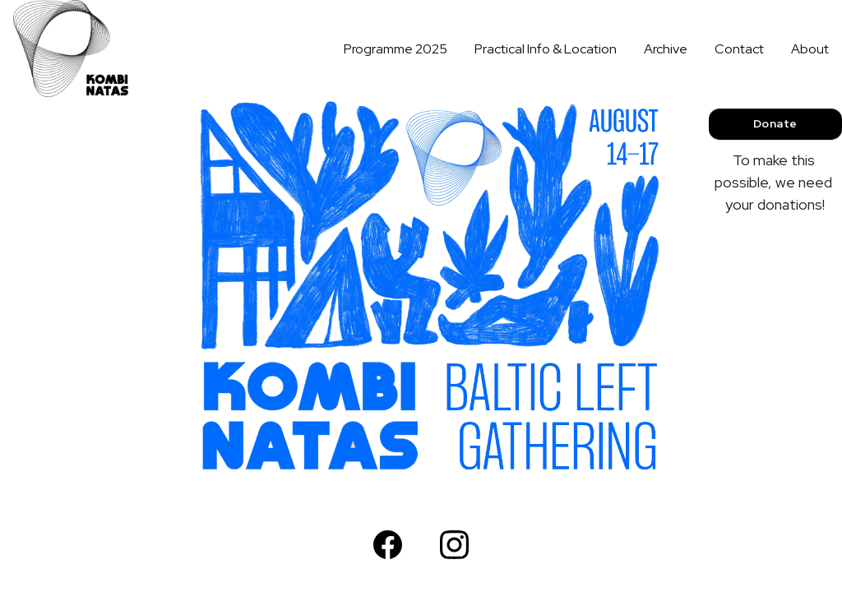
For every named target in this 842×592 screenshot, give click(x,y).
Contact (739, 49)
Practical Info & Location (545, 49)
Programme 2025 (395, 49)
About (810, 49)
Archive (665, 49)
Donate (775, 123)
